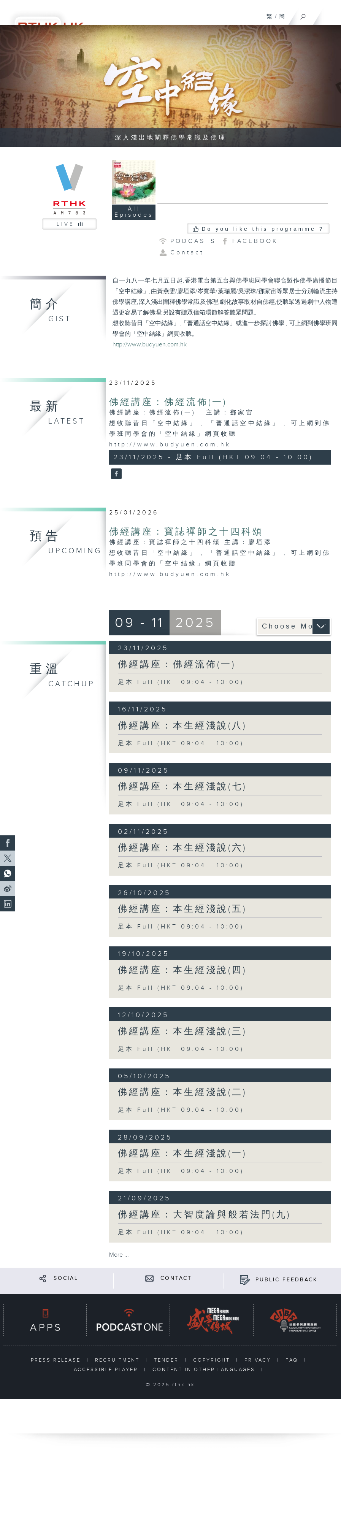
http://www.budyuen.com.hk (150, 344)
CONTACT (176, 1278)
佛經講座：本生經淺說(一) (182, 1153)
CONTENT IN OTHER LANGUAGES (204, 1370)
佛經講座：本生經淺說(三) (182, 1031)
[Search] (303, 14)
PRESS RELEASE (57, 1360)
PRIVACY (258, 1360)
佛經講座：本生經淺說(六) (182, 848)
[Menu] (330, 13)
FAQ (292, 1360)
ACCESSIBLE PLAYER (107, 1370)
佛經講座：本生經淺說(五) (182, 909)
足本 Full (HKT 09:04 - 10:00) (181, 682)
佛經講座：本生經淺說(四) (182, 970)
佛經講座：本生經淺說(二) (182, 1092)
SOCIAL (66, 1278)
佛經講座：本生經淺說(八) (182, 726)
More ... (119, 1255)
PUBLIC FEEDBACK (286, 1280)
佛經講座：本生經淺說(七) (182, 786)
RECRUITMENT (118, 1360)
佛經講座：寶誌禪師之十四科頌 (186, 532)
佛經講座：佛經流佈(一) (168, 402)
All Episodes (133, 212)
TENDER (167, 1360)
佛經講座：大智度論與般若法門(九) (204, 1214)
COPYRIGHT (212, 1360)
